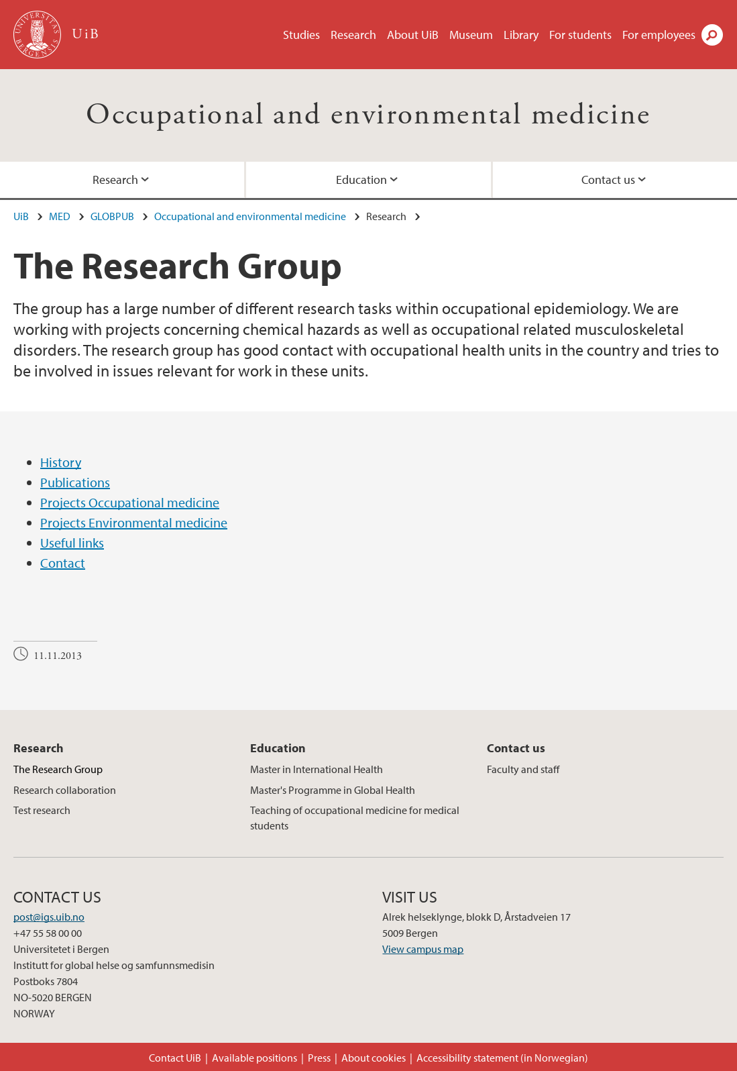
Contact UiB (175, 1057)
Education (361, 179)
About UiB (413, 34)
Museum (471, 34)
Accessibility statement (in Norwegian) (502, 1057)
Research (353, 34)
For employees (658, 34)
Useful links (72, 542)
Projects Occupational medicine (129, 502)
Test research (41, 810)
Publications (75, 482)
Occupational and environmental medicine (368, 115)
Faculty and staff (523, 769)
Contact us (608, 179)
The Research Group (58, 769)
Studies (301, 34)
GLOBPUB (112, 216)
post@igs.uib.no (48, 916)
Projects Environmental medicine (133, 522)
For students (580, 34)
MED (59, 216)
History (60, 462)
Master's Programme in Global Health (332, 790)
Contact (62, 562)
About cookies (373, 1057)
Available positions (254, 1057)
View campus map (422, 949)
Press (319, 1057)
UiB (21, 216)
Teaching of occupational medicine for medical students (354, 817)
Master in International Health (316, 769)
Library (521, 34)
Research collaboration (64, 790)
